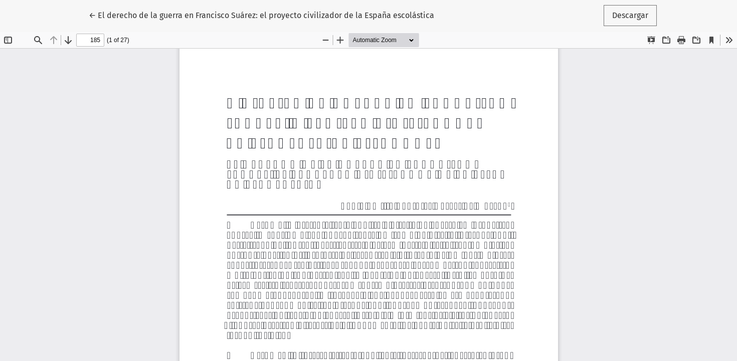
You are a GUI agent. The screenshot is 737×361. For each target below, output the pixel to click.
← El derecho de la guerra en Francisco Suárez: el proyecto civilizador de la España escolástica (261, 14)
